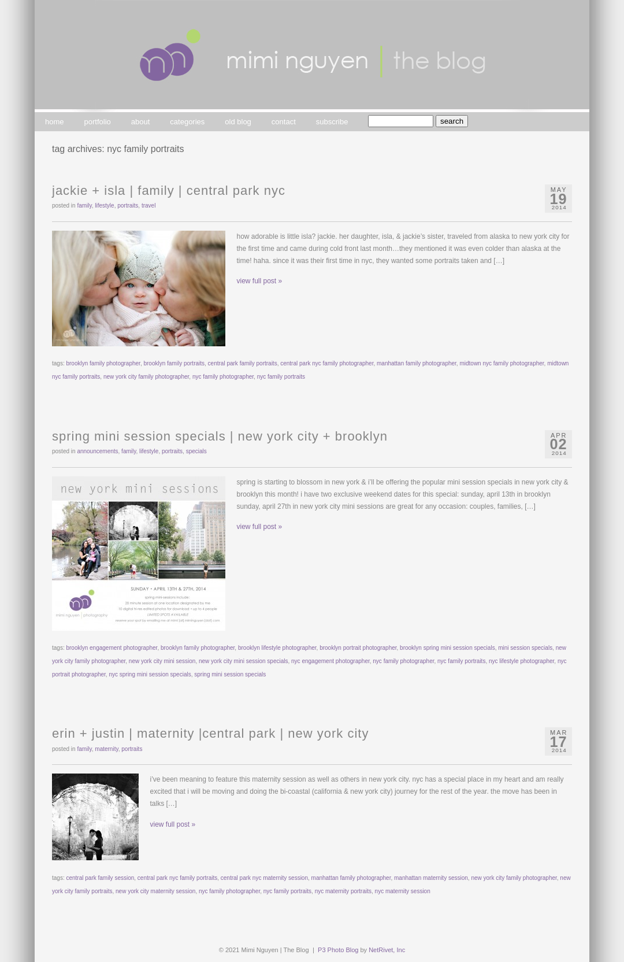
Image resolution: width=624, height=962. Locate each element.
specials (196, 451)
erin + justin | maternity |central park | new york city (210, 733)
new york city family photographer (146, 376)
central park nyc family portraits (177, 878)
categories (187, 121)
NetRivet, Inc (387, 949)
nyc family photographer (223, 376)
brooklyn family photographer (103, 363)
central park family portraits (242, 363)
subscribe (332, 121)
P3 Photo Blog (338, 949)
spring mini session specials (230, 674)
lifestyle (104, 205)
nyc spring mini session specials (150, 674)
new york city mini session (162, 661)
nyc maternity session (402, 891)
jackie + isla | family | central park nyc (168, 190)
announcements (97, 451)
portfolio (97, 121)
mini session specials (525, 648)
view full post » (260, 281)
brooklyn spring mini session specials (447, 648)
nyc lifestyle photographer (521, 661)
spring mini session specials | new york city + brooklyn (220, 436)
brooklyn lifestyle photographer (277, 648)
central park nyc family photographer (326, 363)
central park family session (100, 878)
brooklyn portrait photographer (358, 648)
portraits (127, 205)
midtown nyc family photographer (501, 363)
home (54, 121)
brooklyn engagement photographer (111, 648)
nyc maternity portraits (343, 891)
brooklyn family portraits (174, 363)
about (140, 121)
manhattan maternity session (431, 878)
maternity (106, 749)
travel (148, 205)
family (84, 205)
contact (284, 121)
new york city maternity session (155, 891)
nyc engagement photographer (330, 661)
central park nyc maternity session (264, 878)
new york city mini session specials (243, 661)
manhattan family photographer (416, 363)
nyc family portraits (281, 376)
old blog (238, 121)
